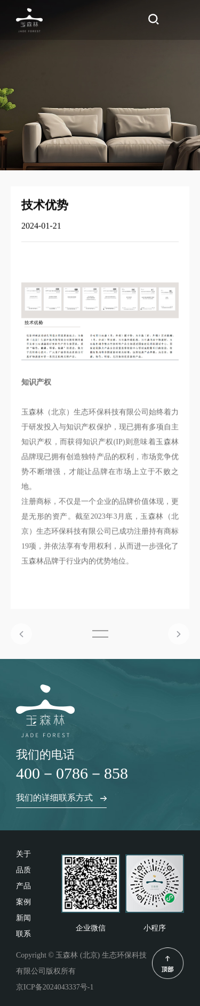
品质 (23, 870)
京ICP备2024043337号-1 (54, 987)
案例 (23, 902)
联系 (23, 934)
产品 (23, 886)
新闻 (23, 918)
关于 (23, 854)
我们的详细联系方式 (61, 797)
